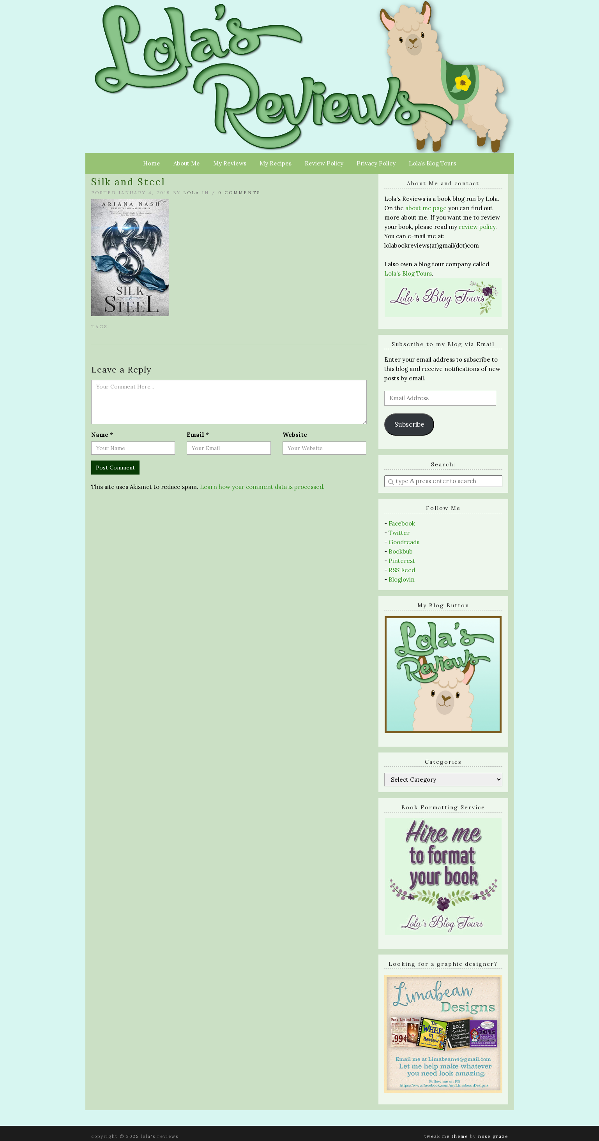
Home (151, 163)
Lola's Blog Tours (408, 273)
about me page (426, 208)
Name (102, 434)
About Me (186, 163)
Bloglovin (402, 579)
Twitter (399, 532)
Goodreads (404, 542)
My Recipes (276, 163)
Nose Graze (493, 1136)
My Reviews (229, 163)
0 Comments (239, 192)
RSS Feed (402, 570)
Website (295, 434)
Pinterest (402, 560)
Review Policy (324, 163)
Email (198, 434)
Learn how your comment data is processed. (262, 487)
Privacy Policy (376, 163)
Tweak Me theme (446, 1136)
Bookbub (401, 551)
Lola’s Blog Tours (432, 163)
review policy (477, 226)
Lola (191, 192)
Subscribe (409, 424)
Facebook (402, 523)
